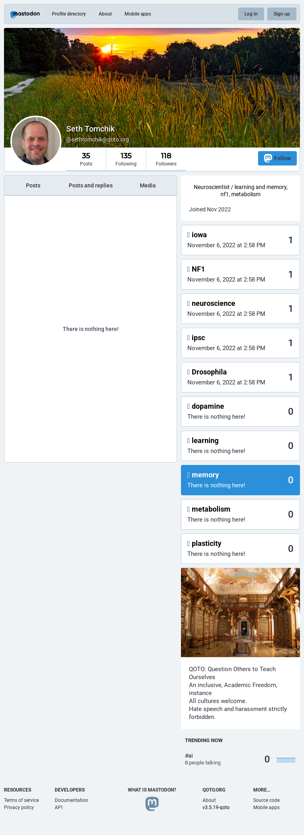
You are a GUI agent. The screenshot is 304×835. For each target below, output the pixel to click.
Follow (277, 158)
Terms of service (21, 800)
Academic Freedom (250, 685)
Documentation (71, 800)
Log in (251, 14)
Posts (33, 185)
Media (148, 185)
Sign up (282, 14)
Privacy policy (19, 807)
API (58, 807)
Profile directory (69, 14)
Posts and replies (91, 185)
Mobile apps (138, 14)
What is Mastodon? (152, 790)
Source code (266, 800)
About (105, 14)
